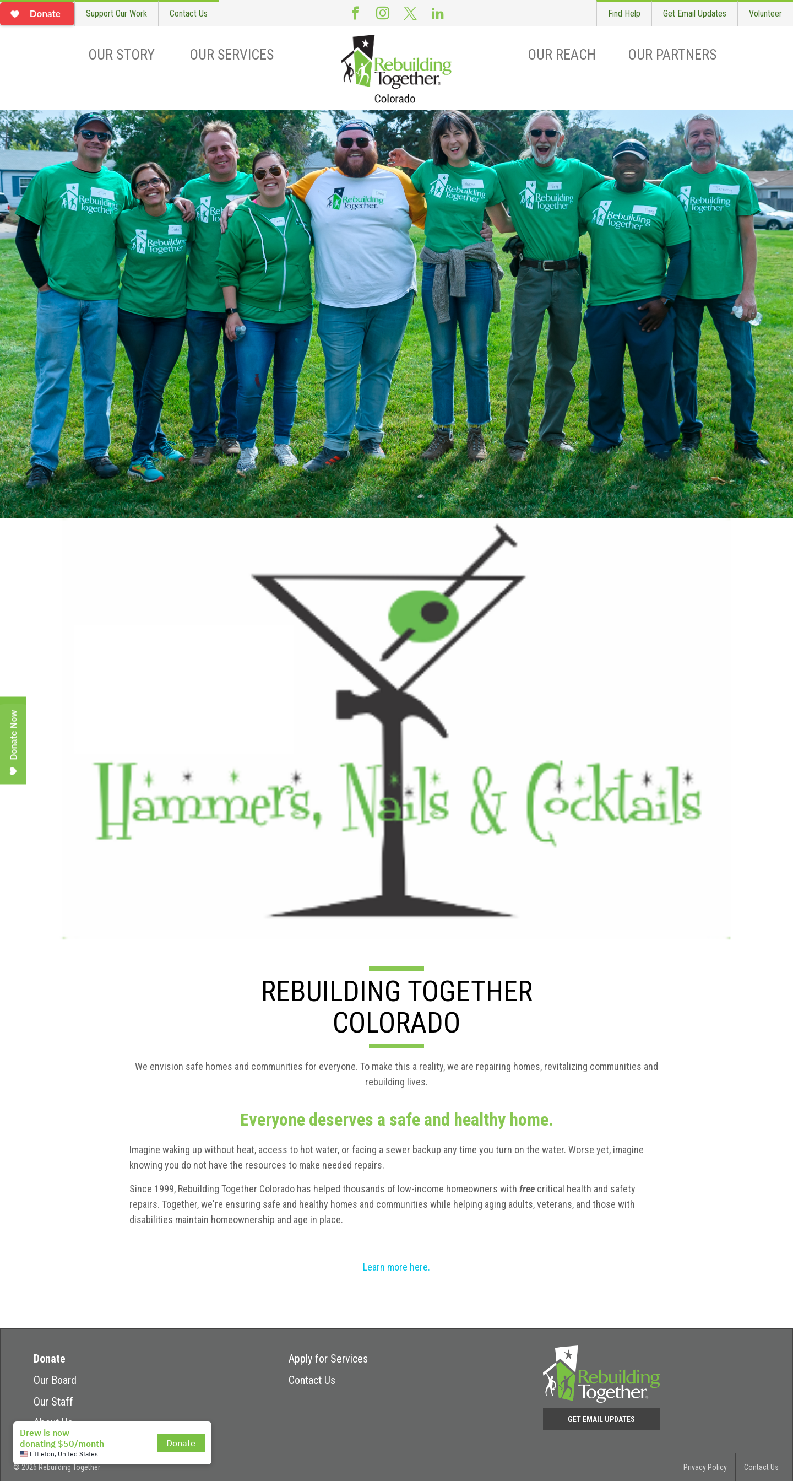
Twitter (410, 13)
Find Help (624, 13)
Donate (50, 1358)
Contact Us (189, 13)
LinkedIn (438, 13)
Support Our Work (116, 13)
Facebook (355, 13)
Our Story (121, 54)
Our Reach (562, 54)
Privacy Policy (705, 1467)
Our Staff (53, 1401)
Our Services (231, 54)
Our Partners (672, 54)
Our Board (55, 1380)
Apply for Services (328, 1358)
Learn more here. (396, 1267)
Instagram (383, 13)
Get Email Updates (694, 13)
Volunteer (765, 13)
